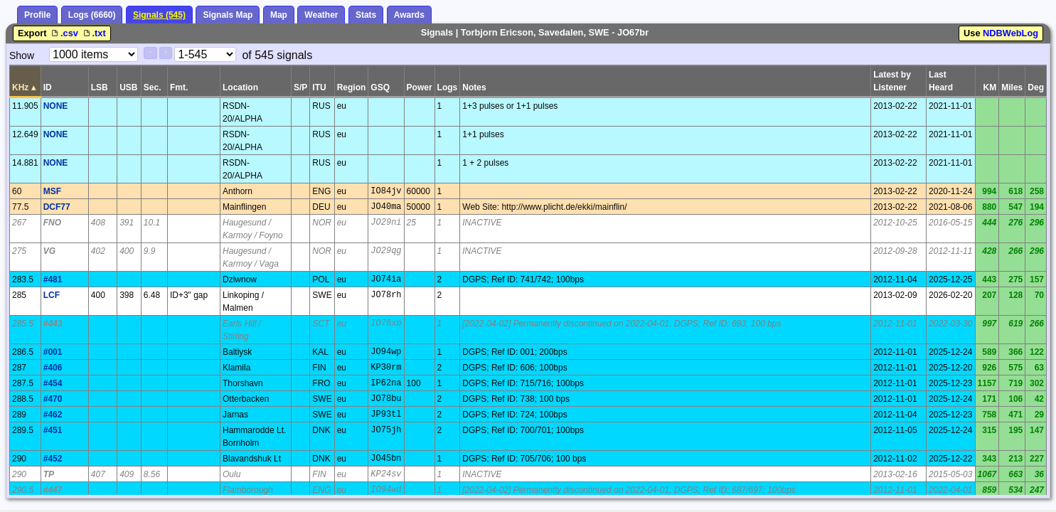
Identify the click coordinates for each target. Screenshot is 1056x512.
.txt (93, 33)
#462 (53, 415)
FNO (52, 223)
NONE (55, 106)
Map (278, 15)
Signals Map (227, 15)
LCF (51, 295)
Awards (409, 15)
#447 (53, 490)
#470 (53, 399)
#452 (53, 459)
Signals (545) (159, 15)
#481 (53, 279)
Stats (366, 15)
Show (21, 55)
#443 (53, 324)
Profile (37, 15)
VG (49, 251)
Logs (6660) (92, 15)
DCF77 (56, 207)
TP (48, 474)
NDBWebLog (1010, 33)
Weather (321, 15)
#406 (53, 368)
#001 (53, 352)
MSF (52, 191)
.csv (64, 33)
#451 (53, 430)
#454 (53, 383)
